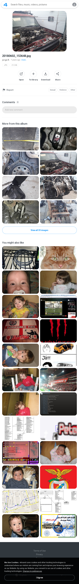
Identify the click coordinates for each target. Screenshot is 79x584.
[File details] (20, 138)
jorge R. (6, 60)
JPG (5, 65)
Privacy (39, 554)
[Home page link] (5, 4)
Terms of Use (39, 551)
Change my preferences (32, 571)
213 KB (14, 65)
